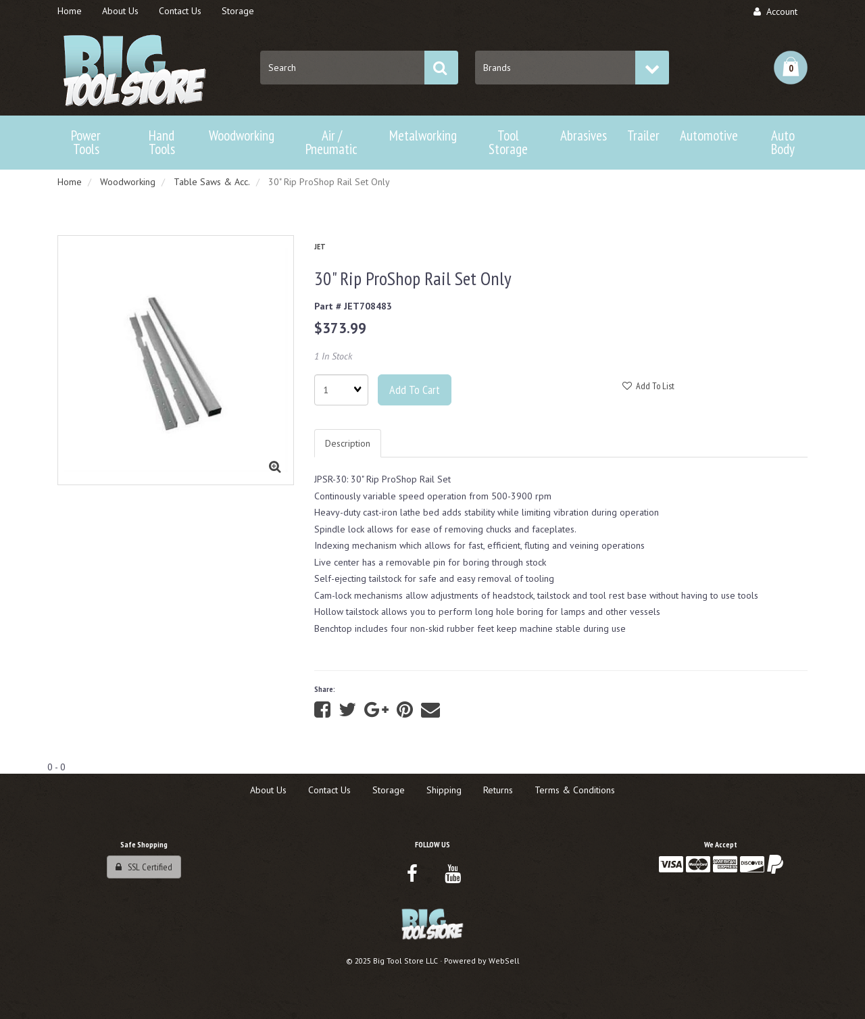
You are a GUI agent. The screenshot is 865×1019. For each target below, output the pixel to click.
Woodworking (127, 182)
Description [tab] (347, 443)
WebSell (504, 960)
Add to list (648, 386)
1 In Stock (333, 356)
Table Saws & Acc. (212, 182)
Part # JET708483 (353, 306)
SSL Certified (144, 867)
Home (69, 182)
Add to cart (414, 389)
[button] (791, 67)
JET (320, 246)
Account (775, 11)
